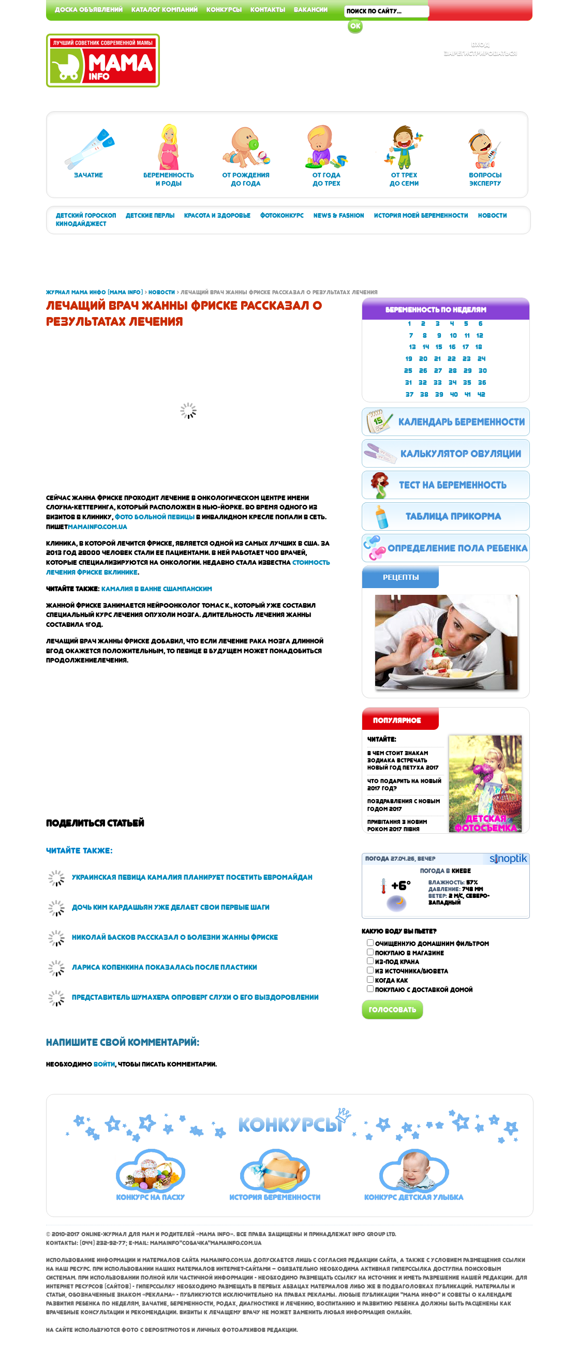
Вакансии (311, 9)
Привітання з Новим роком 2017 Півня (397, 826)
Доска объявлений (89, 9)
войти (104, 1064)
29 (468, 370)
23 (467, 359)
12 (480, 335)
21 (437, 359)
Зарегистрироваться (480, 53)
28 (453, 370)
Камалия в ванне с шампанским (156, 588)
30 (483, 370)
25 (408, 370)
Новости (492, 215)
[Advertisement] (536, 155)
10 (453, 335)
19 (409, 359)
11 (467, 335)
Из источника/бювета (411, 971)
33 (438, 382)
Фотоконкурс (282, 215)
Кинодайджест (81, 224)
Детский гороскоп (86, 215)
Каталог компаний (164, 9)
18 (479, 347)
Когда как (391, 980)
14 (426, 347)
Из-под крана (397, 962)
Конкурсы (224, 9)
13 (412, 347)
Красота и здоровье (217, 215)
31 (408, 382)
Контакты (267, 9)
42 (481, 394)
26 (423, 370)
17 (466, 347)
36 (482, 382)
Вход (480, 44)
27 (438, 370)
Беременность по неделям (436, 310)
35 (467, 382)
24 (481, 359)
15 (439, 347)
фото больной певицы (155, 517)
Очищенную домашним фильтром (432, 944)
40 (454, 394)
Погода (377, 859)
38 (424, 394)
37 (409, 394)
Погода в (445, 871)
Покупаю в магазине (409, 953)
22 (452, 359)
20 (423, 359)
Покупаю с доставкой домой (424, 990)
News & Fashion (339, 215)
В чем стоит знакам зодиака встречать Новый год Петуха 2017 (403, 761)
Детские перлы (150, 215)
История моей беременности (421, 215)
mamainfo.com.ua (97, 526)
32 (423, 382)
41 (468, 394)
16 (452, 347)
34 (452, 382)
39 (439, 394)
